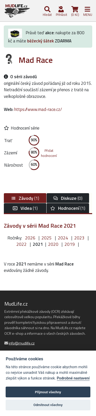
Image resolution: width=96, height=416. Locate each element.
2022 (21, 244)
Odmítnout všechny (48, 405)
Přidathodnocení (49, 153)
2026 (30, 238)
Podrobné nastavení (73, 378)
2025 (46, 238)
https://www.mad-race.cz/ (38, 109)
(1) (25, 198)
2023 (79, 238)
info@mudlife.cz (22, 343)
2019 (70, 244)
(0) (67, 198)
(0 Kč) (74, 11)
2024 (63, 238)
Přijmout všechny (48, 392)
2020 (53, 244)
